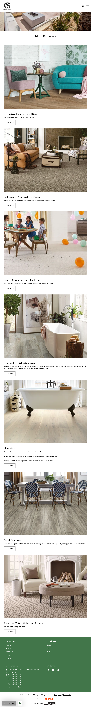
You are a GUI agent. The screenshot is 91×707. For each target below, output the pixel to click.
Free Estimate (9, 703)
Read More (10, 122)
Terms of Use (67, 695)
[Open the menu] (87, 6)
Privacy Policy (58, 695)
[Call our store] (20, 703)
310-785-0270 (12, 672)
